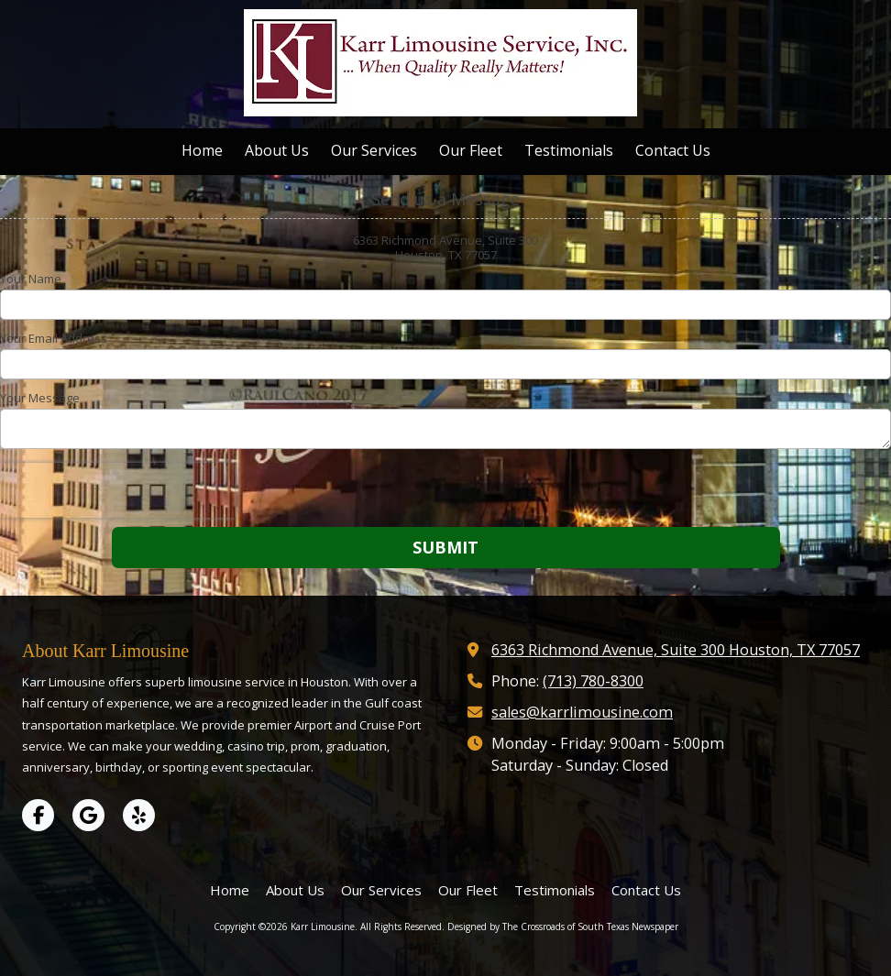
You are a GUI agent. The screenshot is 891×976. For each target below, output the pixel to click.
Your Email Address (53, 338)
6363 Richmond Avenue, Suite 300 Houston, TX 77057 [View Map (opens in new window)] (675, 650)
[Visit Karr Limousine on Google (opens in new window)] (88, 815)
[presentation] (117, 490)
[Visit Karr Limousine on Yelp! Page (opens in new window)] (139, 815)
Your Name (30, 278)
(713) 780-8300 (593, 681)
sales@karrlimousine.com (582, 712)
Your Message (40, 397)
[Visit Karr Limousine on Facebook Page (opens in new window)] (38, 815)
